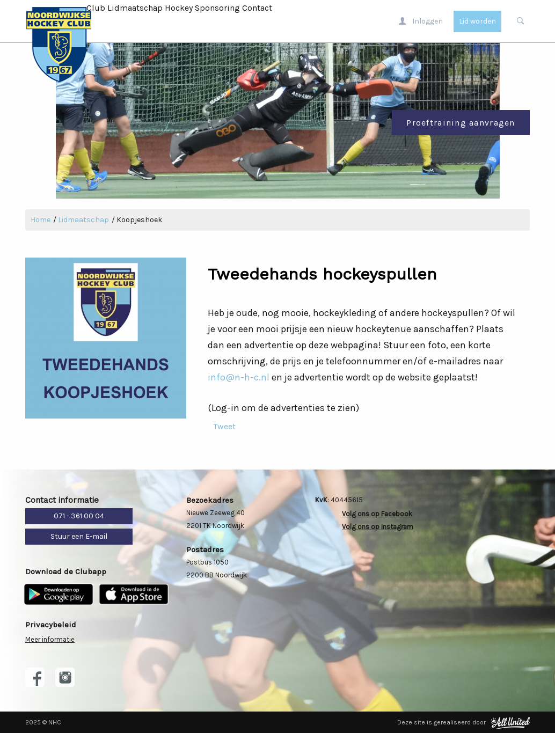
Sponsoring (217, 8)
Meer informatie (50, 639)
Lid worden (477, 21)
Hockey (179, 8)
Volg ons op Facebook (377, 514)
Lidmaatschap (135, 8)
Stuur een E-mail (78, 536)
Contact (257, 8)
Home (40, 219)
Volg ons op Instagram (377, 527)
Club (95, 8)
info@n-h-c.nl (238, 377)
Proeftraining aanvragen (460, 123)
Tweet (224, 426)
